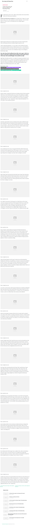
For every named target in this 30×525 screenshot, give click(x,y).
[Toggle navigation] (27, 1)
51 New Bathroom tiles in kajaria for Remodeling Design (16, 507)
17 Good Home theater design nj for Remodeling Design (16, 510)
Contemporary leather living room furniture (14, 67)
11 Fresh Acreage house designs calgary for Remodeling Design (18, 500)
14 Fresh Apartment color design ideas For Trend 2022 (16, 517)
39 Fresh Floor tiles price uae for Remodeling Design (16, 503)
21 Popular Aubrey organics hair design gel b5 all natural (17, 493)
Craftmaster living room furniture (6, 70)
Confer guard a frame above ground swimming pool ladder (10, 68)
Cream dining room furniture (16, 70)
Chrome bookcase (3, 67)
